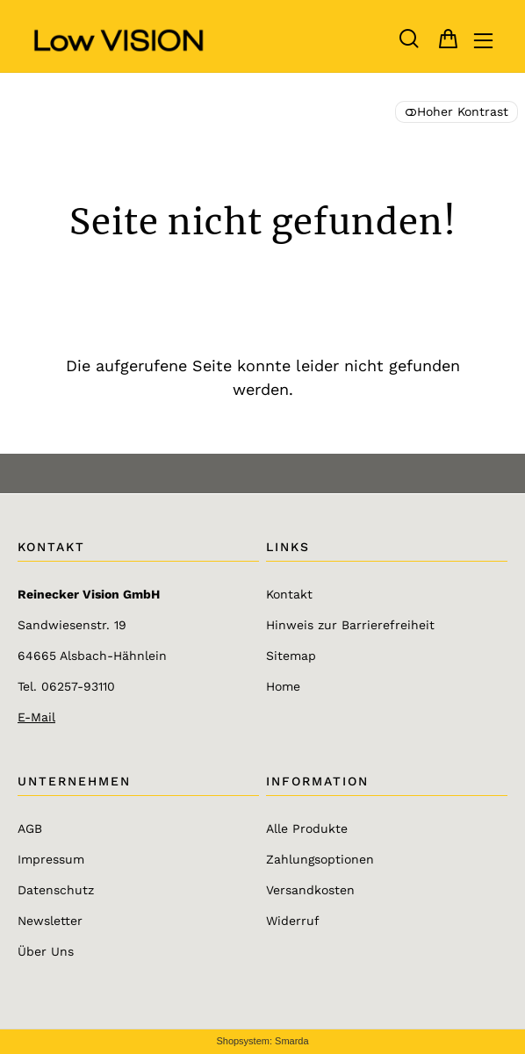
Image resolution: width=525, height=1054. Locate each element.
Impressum (51, 859)
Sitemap (291, 656)
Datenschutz (56, 890)
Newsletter (50, 921)
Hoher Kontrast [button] (456, 111)
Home (283, 686)
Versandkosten (310, 890)
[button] (409, 39)
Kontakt (289, 594)
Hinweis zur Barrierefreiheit (350, 625)
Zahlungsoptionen (320, 859)
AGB (30, 828)
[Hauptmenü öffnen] (483, 41)
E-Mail (36, 717)
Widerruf (293, 921)
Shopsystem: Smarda (262, 1041)
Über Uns (46, 951)
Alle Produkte (307, 828)
